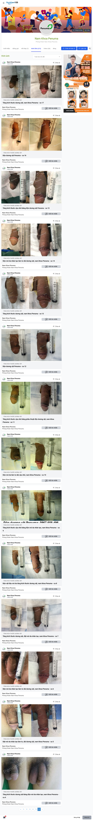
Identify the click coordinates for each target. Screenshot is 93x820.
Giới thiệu (6, 48)
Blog (54, 48)
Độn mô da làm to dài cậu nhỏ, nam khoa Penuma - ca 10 (24, 475)
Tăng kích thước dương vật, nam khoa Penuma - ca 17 (23, 103)
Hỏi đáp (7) (25, 48)
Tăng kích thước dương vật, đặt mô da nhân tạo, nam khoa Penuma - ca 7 (30, 636)
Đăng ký (86, 817)
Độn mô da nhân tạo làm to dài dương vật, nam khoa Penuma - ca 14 (29, 261)
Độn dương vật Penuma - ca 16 (14, 155)
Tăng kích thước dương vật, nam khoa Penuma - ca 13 (23, 314)
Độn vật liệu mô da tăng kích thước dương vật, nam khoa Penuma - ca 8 (30, 583)
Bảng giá (16, 48)
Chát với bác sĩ (69, 48)
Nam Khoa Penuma (13, 62)
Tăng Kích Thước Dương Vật (12, 100)
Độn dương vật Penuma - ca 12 (14, 366)
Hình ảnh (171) (36, 48)
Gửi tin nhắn (51, 108)
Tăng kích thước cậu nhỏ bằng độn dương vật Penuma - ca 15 (26, 208)
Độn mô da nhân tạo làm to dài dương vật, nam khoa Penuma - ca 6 (28, 689)
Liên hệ (82, 48)
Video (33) (47, 48)
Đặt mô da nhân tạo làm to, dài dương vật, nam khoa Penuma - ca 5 (28, 742)
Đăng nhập (77, 817)
